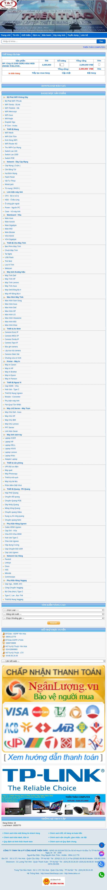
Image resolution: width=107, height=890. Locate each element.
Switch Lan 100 (10, 151)
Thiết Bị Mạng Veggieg (13, 599)
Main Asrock (9, 222)
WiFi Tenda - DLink (11, 105)
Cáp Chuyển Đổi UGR (13, 549)
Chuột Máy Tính (10, 250)
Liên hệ (84, 35)
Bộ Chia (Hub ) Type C (13, 592)
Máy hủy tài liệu (10, 481)
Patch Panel (9, 177)
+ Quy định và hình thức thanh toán (17, 842)
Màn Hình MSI (9, 322)
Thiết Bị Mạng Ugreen (13, 393)
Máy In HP (8, 368)
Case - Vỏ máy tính (11, 211)
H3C (5, 570)
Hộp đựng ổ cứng (11, 545)
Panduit (7, 559)
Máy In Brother (10, 372)
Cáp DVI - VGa (10, 531)
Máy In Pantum (10, 379)
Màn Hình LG (9, 315)
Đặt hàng (91, 73)
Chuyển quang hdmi (12, 520)
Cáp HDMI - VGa (11, 386)
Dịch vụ (36, 35)
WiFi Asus (8, 115)
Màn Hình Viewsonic (12, 318)
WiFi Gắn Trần (10, 136)
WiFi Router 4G (10, 144)
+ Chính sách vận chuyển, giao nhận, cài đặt (67, 837)
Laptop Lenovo (10, 452)
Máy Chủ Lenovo (11, 424)
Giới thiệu (26, 35)
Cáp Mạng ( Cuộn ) (11, 166)
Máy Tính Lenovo (11, 283)
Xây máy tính (59, 35)
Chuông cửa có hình (12, 358)
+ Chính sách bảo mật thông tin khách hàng (21, 833)
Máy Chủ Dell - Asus (12, 412)
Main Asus (8, 218)
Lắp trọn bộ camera (12, 351)
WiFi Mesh (8, 133)
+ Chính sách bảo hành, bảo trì (15, 837)
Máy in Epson (9, 375)
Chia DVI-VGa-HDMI (12, 534)
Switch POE (8, 158)
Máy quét (7, 470)
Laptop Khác (9, 456)
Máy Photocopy (10, 474)
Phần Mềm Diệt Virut (12, 485)
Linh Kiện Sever (10, 431)
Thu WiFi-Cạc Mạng (12, 147)
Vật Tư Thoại (9, 181)
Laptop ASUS (9, 449)
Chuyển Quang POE (12, 501)
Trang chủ (5, 35)
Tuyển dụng (73, 35)
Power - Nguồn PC (11, 208)
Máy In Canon (9, 365)
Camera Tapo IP (10, 343)
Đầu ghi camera (10, 347)
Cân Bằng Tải (9, 169)
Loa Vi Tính (8, 265)
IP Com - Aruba (10, 126)
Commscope (9, 577)
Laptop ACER (9, 438)
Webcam (7, 268)
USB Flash (8, 257)
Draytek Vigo (9, 122)
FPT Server (8, 427)
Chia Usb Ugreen (11, 541)
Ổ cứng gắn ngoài (11, 204)
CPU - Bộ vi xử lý (11, 196)
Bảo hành (46, 35)
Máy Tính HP (9, 279)
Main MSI (8, 229)
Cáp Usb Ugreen (10, 552)
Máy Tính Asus (10, 286)
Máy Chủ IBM (9, 420)
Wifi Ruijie (8, 119)
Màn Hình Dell (9, 308)
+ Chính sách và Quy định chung (62, 842)
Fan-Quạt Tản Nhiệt (12, 405)
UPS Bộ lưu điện (10, 467)
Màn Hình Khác (10, 325)
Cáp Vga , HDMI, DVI (12, 584)
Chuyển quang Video (12, 512)
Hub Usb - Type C (11, 389)
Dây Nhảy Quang (11, 505)
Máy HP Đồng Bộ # (11, 294)
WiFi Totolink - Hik (11, 108)
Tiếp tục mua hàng (41, 73)
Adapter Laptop (10, 459)
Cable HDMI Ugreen (12, 527)
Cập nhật (66, 73)
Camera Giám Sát (11, 354)
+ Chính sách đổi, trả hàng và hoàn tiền (65, 833)
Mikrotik (7, 573)
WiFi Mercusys (10, 111)
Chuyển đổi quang (11, 497)
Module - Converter (11, 397)
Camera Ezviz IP (10, 332)
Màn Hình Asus (10, 304)
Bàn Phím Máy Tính (12, 246)
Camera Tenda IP (11, 339)
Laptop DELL (9, 445)
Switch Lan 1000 (10, 155)
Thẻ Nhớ (7, 261)
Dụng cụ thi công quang (13, 516)
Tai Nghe (7, 254)
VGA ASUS (8, 236)
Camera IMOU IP (11, 336)
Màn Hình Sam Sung (12, 301)
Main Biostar (9, 232)
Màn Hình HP (9, 311)
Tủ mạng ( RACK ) (11, 188)
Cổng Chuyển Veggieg (13, 588)
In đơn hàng (14, 73)
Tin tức (16, 35)
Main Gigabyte (9, 225)
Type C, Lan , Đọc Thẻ (13, 595)
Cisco (6, 566)
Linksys (7, 563)
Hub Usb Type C (10, 538)
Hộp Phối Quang (10, 493)
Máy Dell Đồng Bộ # (12, 290)
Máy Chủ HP (9, 416)
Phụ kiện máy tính (11, 401)
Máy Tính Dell (9, 275)
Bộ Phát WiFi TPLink (12, 101)
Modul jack (8, 184)
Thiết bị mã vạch (10, 477)
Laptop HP (8, 442)
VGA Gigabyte (9, 239)
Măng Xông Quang (11, 508)
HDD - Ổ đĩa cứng (11, 200)
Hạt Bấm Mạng (10, 173)
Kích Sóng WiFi (10, 140)
